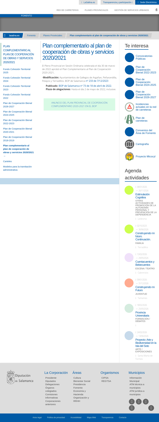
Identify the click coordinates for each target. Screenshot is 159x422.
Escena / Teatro (145, 268)
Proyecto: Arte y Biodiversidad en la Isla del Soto (145, 343)
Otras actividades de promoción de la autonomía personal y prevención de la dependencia (146, 208)
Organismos (110, 373)
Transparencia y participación (117, 2)
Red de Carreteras (68, 10)
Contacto (122, 417)
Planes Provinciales (96, 10)
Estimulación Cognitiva (142, 196)
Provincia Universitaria (142, 314)
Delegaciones (52, 384)
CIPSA (105, 377)
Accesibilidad (75, 417)
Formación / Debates (142, 320)
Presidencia (79, 384)
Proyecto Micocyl (145, 156)
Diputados (50, 381)
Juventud (141, 294)
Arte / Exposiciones (143, 350)
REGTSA (106, 381)
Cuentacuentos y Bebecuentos (144, 263)
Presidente (51, 377)
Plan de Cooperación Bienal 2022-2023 (146, 70)
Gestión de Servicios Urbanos (131, 10)
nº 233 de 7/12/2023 (97, 81)
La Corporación (56, 373)
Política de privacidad (56, 417)
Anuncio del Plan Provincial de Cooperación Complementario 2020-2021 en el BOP (79, 104)
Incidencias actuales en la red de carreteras (146, 107)
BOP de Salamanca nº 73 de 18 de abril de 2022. (85, 85)
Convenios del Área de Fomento (146, 132)
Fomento (31, 35)
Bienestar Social (81, 381)
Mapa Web (91, 417)
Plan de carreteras (142, 119)
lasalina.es (14, 35)
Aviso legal (37, 417)
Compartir (4, 181)
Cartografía (142, 144)
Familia (139, 243)
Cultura (77, 377)
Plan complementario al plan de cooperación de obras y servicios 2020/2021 (109, 35)
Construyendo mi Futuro (144, 289)
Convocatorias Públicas (144, 57)
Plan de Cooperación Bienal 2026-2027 (146, 94)
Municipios (137, 373)
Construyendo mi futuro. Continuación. (144, 236)
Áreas (77, 373)
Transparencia (107, 417)
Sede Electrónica (148, 2)
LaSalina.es (89, 2)
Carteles (7, 161)
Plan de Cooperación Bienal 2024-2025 (146, 82)
